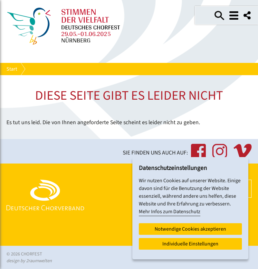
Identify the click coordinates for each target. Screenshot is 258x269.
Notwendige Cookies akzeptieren (190, 229)
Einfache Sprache (204, 15)
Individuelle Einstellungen (190, 243)
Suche (219, 15)
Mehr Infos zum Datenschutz (169, 211)
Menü (233, 15)
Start (11, 69)
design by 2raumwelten (29, 260)
